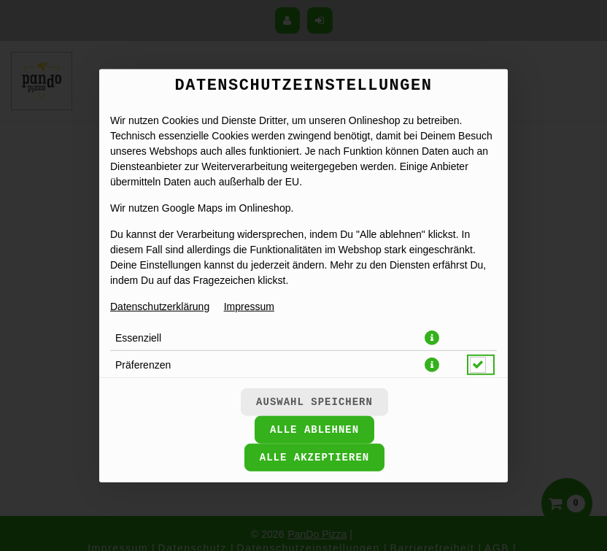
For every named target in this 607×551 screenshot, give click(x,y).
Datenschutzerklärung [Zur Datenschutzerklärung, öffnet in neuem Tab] (159, 306)
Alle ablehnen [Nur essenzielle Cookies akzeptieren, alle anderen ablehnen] (314, 430)
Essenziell (138, 337)
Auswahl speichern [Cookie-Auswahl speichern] (314, 402)
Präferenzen (143, 364)
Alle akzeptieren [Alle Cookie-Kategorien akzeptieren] (314, 457)
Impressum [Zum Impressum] (249, 306)
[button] (432, 337)
